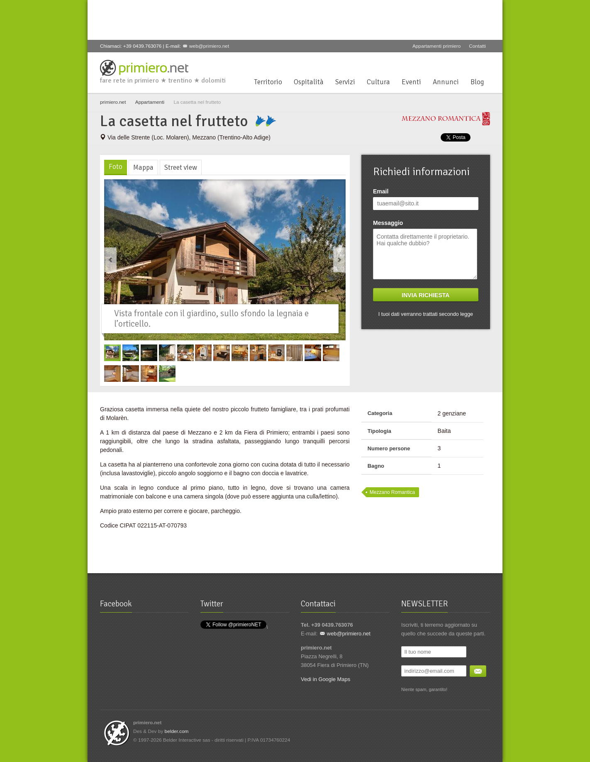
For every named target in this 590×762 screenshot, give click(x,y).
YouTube (471, 62)
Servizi (345, 82)
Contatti (477, 46)
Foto (115, 166)
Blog (477, 82)
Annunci (446, 82)
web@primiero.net (209, 46)
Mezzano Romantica (392, 492)
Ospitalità (309, 82)
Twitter (444, 62)
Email (380, 191)
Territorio (268, 82)
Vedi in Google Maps (325, 679)
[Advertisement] (247, 18)
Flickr (485, 62)
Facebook (430, 62)
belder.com (177, 731)
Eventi (411, 82)
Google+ (458, 62)
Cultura (378, 82)
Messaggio (388, 223)
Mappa (143, 167)
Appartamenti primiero (436, 46)
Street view (180, 167)
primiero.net (113, 102)
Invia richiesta (425, 295)
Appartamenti (149, 102)
